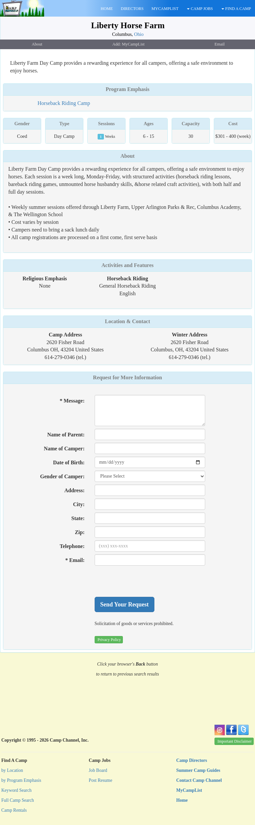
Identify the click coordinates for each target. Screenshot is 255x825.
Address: (74, 490)
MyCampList (189, 790)
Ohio (139, 34)
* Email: (75, 560)
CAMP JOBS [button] (200, 8)
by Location (12, 770)
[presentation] (145, 581)
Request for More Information (127, 377)
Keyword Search (16, 790)
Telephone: (72, 546)
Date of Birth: (69, 462)
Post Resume (100, 780)
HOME (107, 8)
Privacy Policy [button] (109, 639)
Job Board (98, 770)
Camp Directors (191, 760)
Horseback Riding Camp (64, 103)
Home (182, 800)
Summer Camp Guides (198, 770)
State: (78, 518)
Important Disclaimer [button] (234, 741)
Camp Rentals (14, 810)
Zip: (79, 532)
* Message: (72, 401)
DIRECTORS (132, 8)
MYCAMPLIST (164, 8)
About (128, 156)
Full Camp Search (17, 800)
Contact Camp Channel (199, 780)
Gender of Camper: (62, 476)
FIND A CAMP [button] (236, 8)
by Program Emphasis (21, 780)
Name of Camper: (64, 448)
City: (79, 504)
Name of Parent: (66, 434)
